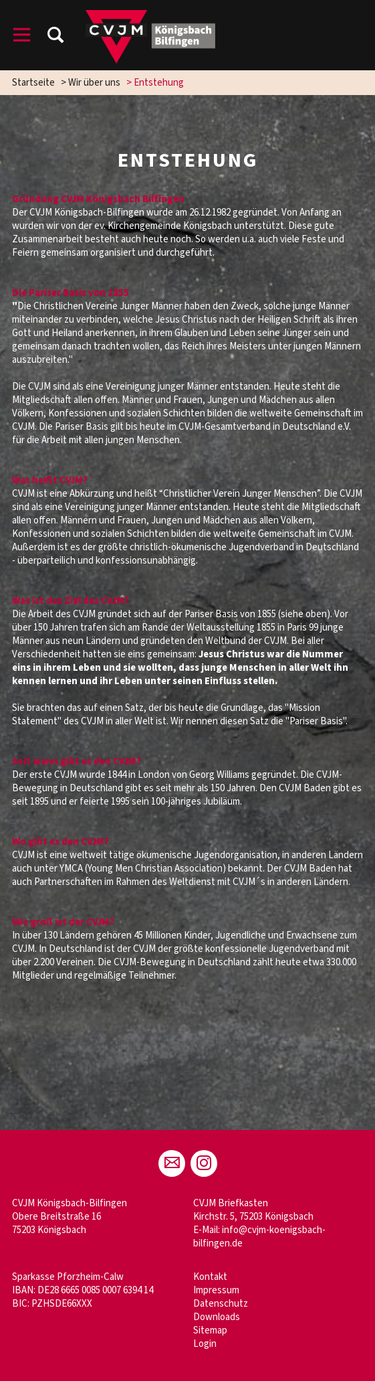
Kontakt (210, 1277)
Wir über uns (94, 83)
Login (205, 1344)
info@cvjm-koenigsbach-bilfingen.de (259, 1236)
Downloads (216, 1317)
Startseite (33, 83)
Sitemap (210, 1330)
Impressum (216, 1290)
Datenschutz (220, 1304)
